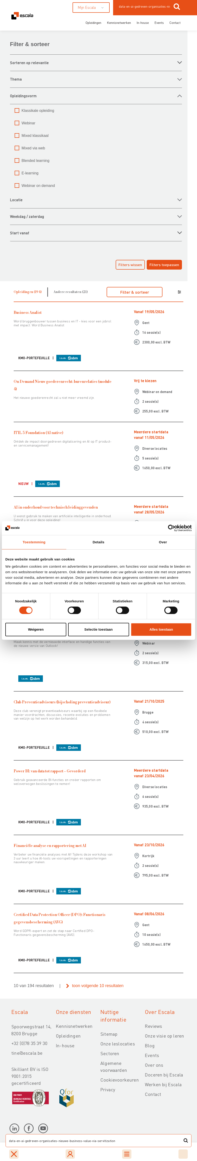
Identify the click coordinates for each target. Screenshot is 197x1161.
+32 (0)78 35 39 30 (29, 1043)
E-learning (30, 173)
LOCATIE (16, 199)
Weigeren (36, 629)
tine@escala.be (26, 1053)
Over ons (154, 1065)
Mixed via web (33, 148)
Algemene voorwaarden (113, 1066)
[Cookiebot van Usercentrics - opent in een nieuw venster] (171, 528)
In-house (143, 22)
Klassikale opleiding (38, 111)
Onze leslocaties (117, 1044)
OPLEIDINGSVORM (23, 95)
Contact (175, 22)
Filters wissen (130, 264)
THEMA (16, 79)
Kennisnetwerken (119, 22)
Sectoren (109, 1053)
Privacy (107, 1089)
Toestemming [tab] (34, 542)
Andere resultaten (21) (71, 292)
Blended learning (35, 161)
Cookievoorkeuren (119, 1080)
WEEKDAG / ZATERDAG (27, 216)
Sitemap (108, 1034)
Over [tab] (163, 542)
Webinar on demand (38, 186)
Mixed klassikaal (35, 136)
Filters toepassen (164, 264)
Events (159, 22)
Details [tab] (98, 542)
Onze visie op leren (164, 1036)
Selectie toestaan (98, 629)
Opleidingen (93, 22)
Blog (150, 1045)
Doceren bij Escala (164, 1075)
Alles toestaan (161, 629)
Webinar (28, 123)
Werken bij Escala (163, 1084)
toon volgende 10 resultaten (98, 985)
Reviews (153, 1026)
